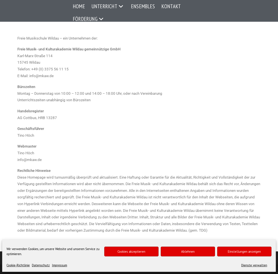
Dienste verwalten (254, 265)
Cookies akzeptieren (131, 251)
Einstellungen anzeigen (244, 251)
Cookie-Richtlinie (18, 265)
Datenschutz (41, 265)
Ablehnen (188, 251)
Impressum (59, 265)
